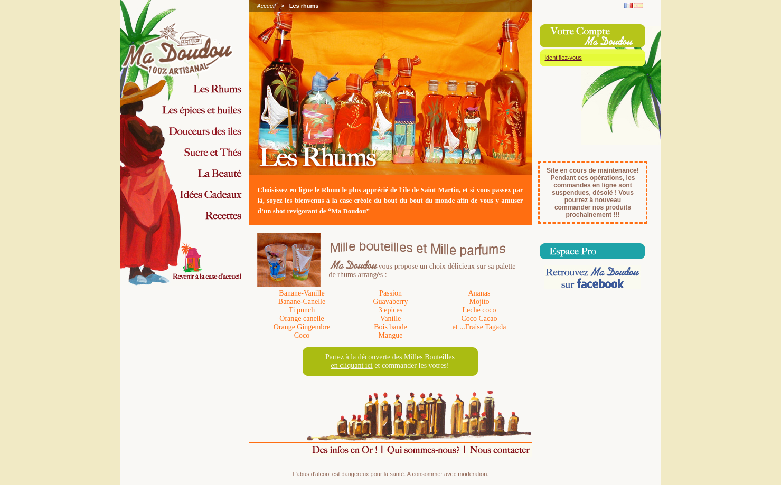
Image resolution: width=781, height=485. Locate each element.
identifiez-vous (563, 57)
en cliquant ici (352, 365)
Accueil (266, 6)
